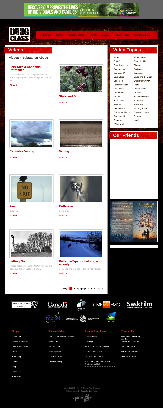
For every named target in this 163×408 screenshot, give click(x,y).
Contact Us (142, 34)
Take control (119, 116)
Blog (105, 34)
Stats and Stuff (70, 96)
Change (137, 65)
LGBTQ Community (93, 351)
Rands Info (16, 336)
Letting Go (17, 261)
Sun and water (54, 341)
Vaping (64, 151)
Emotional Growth (142, 81)
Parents (117, 104)
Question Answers (56, 356)
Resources (122, 34)
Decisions (138, 69)
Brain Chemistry (121, 65)
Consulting (76, 34)
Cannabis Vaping (22, 151)
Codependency (120, 69)
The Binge (89, 341)
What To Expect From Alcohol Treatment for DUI (97, 362)
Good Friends (120, 92)
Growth (117, 96)
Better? (117, 61)
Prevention (139, 104)
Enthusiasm (68, 206)
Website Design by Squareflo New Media (81, 391)
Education (118, 81)
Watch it (13, 85)
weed (136, 120)
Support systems (141, 112)
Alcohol (117, 57)
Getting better (140, 89)
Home (60, 34)
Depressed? (119, 73)
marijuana (138, 100)
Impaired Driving (141, 96)
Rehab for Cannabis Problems (97, 346)
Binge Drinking (140, 61)
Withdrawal (119, 124)
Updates (45, 34)
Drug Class (119, 77)
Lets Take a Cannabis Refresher (25, 68)
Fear (13, 206)
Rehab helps (119, 108)
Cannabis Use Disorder (94, 356)
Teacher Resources (20, 341)
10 (98, 288)
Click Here (131, 356)
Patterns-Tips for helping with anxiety (80, 263)
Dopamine (138, 73)
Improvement (120, 100)
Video (93, 34)
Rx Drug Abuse (140, 108)
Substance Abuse (122, 112)
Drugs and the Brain (143, 77)
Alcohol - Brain (140, 57)
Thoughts (118, 120)
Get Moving (119, 89)
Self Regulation (55, 351)
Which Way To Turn (20, 346)
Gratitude (138, 92)
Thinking (137, 116)
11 (102, 288)
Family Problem (121, 85)
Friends (137, 85)
